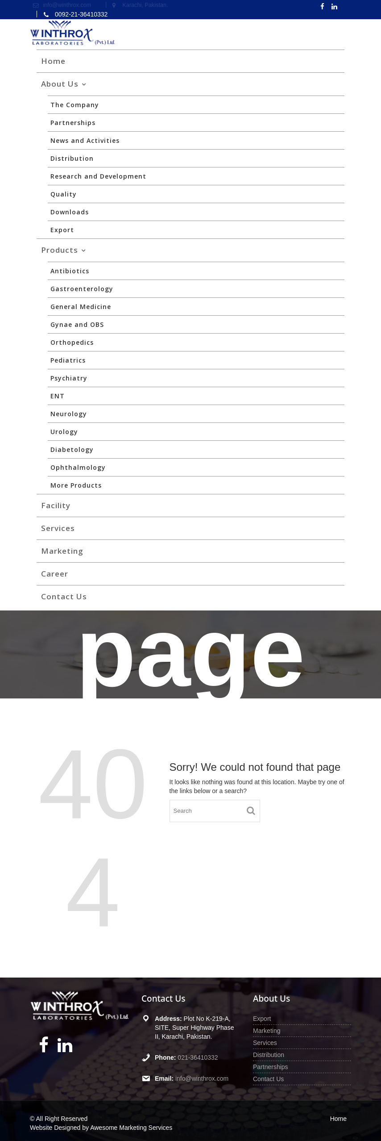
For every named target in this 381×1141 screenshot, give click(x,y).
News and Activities (85, 140)
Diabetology (72, 449)
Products (59, 250)
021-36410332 (197, 1057)
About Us (60, 84)
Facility (55, 505)
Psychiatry (68, 378)
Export (62, 230)
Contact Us (64, 596)
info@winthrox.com (202, 1077)
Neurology (68, 414)
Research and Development (98, 176)
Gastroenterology (81, 288)
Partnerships (72, 122)
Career (54, 573)
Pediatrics (68, 360)
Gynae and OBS (77, 324)
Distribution (72, 158)
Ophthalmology (78, 467)
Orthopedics (72, 342)
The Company (74, 104)
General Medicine (80, 306)
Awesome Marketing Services (131, 1127)
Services (58, 528)
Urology (64, 431)
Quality (63, 194)
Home (53, 61)
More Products (76, 485)
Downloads (69, 212)
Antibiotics (69, 271)
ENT (57, 396)
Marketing (62, 551)
